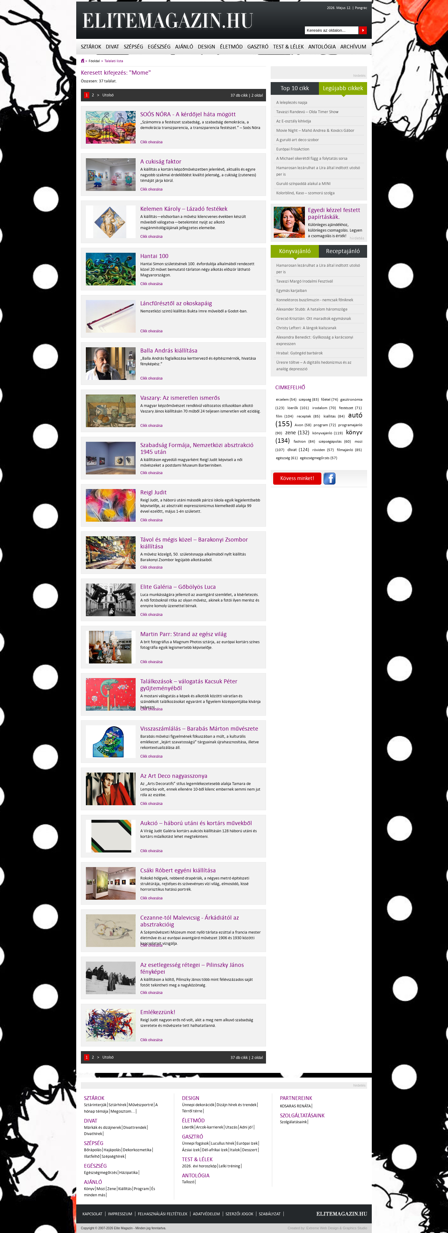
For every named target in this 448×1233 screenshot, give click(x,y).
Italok (235, 1150)
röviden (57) (323, 450)
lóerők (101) (298, 408)
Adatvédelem (206, 1214)
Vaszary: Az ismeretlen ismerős (180, 398)
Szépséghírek (113, 1156)
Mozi (100, 1188)
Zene (111, 1188)
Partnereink (296, 1098)
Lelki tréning (229, 1166)
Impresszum (120, 1214)
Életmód (231, 47)
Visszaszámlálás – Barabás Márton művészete (199, 728)
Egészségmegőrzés (100, 1172)
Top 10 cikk (295, 88)
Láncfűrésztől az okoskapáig (176, 303)
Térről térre (192, 1111)
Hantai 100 (154, 256)
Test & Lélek (288, 47)
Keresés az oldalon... (363, 30)
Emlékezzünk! (157, 1012)
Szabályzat (270, 1214)
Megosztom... (122, 1111)
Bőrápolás (92, 1150)
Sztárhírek (117, 1104)
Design (206, 47)
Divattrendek (134, 1127)
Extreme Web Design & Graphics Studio (336, 1228)
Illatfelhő (92, 1156)
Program (141, 1188)
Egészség (159, 47)
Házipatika (128, 1172)
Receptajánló (343, 251)
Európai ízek (247, 1143)
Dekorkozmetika (137, 1150)
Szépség (133, 47)
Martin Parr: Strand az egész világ (183, 634)
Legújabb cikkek (343, 88)
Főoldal (94, 61)
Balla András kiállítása (169, 350)
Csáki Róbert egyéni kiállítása (178, 870)
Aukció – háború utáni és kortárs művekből (196, 823)
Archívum (353, 47)
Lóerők (188, 1127)
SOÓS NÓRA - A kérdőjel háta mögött (188, 114)
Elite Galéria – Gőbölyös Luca (178, 587)
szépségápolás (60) (335, 442)
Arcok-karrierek (209, 1127)
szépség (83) (309, 400)
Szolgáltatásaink (302, 1116)
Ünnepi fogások (195, 1143)
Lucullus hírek (222, 1143)
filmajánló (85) (349, 450)
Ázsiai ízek (191, 1150)
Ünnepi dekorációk (198, 1104)
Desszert (249, 1150)
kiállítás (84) (334, 416)
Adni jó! (246, 1127)
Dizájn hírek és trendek (236, 1104)
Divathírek (93, 1133)
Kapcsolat (92, 1214)
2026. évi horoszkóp (199, 1166)
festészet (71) (350, 408)
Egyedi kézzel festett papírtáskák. (334, 213)
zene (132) (297, 433)
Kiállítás (125, 1188)
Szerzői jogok (239, 1214)
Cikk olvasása (151, 142)
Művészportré (140, 1104)
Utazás (231, 1127)
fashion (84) (304, 442)
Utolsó (108, 95)
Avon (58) (303, 425)
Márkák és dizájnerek (102, 1127)
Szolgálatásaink (293, 1122)
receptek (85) (308, 416)
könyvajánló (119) (327, 433)
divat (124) (298, 449)
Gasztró (257, 47)
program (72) (325, 425)
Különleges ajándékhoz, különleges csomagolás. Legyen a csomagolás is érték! (335, 230)
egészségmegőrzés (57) (318, 458)
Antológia (322, 47)
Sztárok (91, 47)
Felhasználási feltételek (162, 1214)
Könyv (89, 1188)
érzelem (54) (286, 400)
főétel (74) (329, 400)
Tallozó (188, 1182)
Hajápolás (112, 1150)
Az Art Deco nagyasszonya (174, 776)
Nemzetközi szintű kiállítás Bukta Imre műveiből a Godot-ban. (194, 311)
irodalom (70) (324, 408)
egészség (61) (287, 458)
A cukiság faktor (160, 161)
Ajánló (184, 47)
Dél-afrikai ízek (215, 1150)
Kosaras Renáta (295, 1106)
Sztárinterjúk (95, 1104)
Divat (112, 47)
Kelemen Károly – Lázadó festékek (183, 209)
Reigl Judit (153, 492)
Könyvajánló (295, 251)
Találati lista (114, 61)
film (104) (284, 416)
